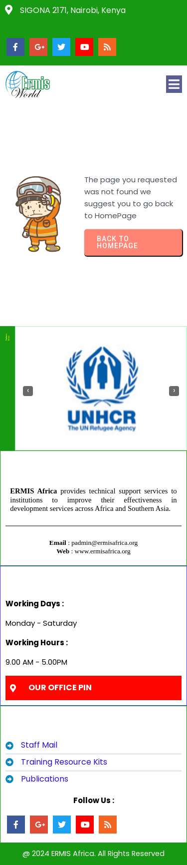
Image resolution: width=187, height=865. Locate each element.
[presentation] (28, 391)
